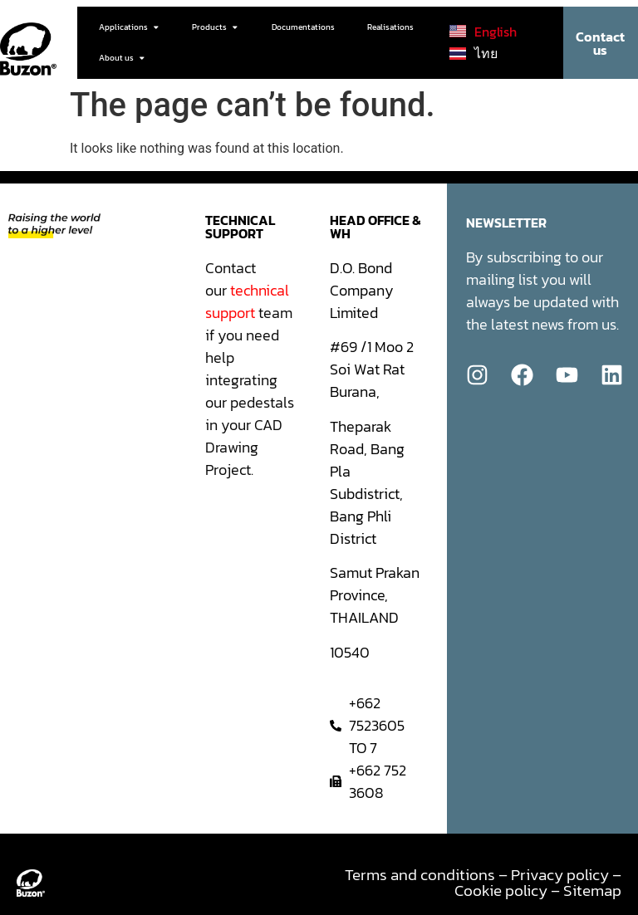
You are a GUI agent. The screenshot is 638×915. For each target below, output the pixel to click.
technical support (247, 301)
